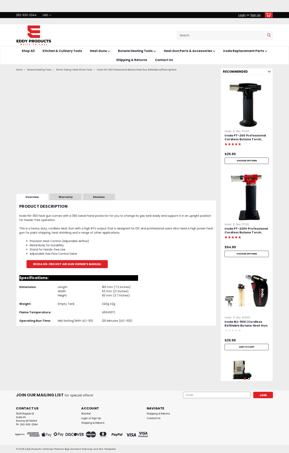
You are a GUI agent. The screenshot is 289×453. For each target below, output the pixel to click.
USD (47, 15)
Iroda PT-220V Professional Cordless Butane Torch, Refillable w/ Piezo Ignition (246, 231)
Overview (32, 197)
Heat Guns (100, 51)
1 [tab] (245, 379)
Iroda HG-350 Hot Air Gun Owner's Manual (67, 264)
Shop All (28, 51)
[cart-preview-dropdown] (268, 15)
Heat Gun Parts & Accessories (189, 51)
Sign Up (255, 15)
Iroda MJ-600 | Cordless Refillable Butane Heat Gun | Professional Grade (246, 324)
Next (269, 71)
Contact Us (164, 60)
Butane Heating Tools (137, 51)
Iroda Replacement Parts (245, 51)
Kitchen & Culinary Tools (62, 51)
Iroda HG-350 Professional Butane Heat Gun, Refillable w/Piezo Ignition (137, 69)
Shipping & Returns (131, 60)
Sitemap (48, 449)
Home (19, 69)
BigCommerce (73, 449)
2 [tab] (249, 379)
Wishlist (86, 413)
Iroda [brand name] (228, 131)
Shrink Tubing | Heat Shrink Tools (74, 69)
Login (242, 15)
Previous (265, 71)
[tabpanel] (247, 122)
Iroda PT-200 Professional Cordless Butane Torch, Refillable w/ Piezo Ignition (245, 138)
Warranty (66, 197)
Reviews (99, 197)
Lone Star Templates (104, 449)
